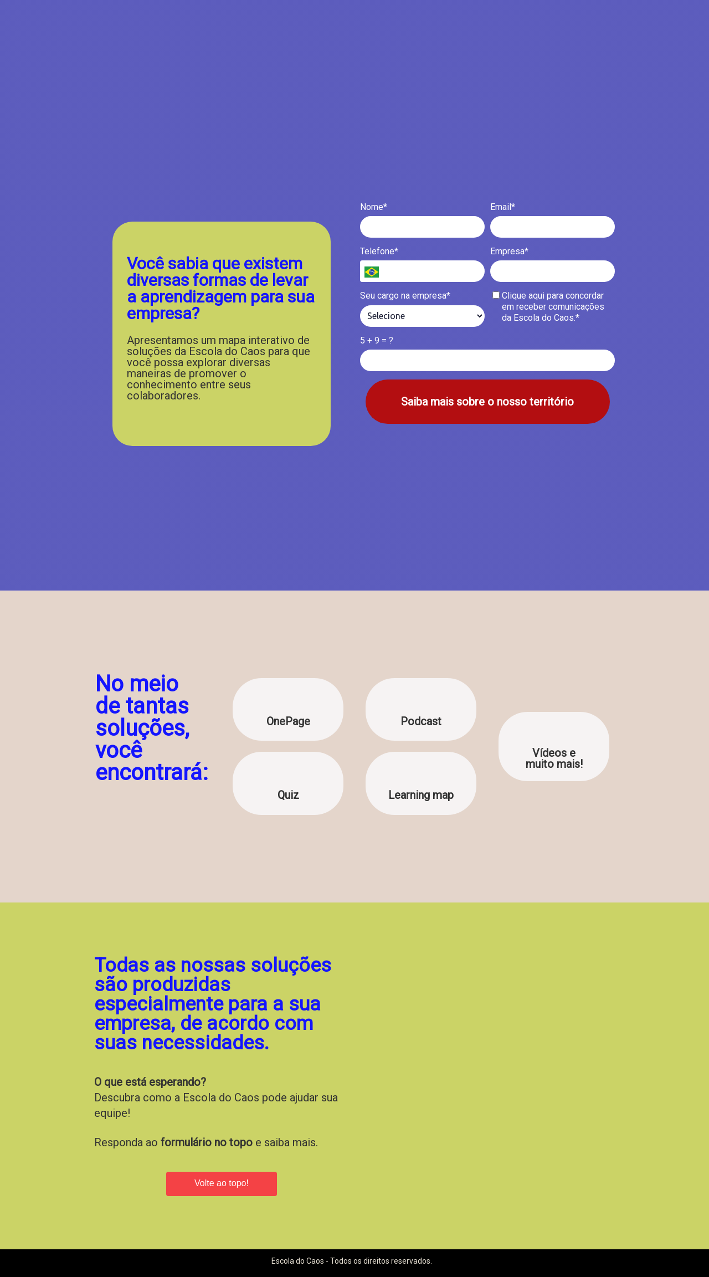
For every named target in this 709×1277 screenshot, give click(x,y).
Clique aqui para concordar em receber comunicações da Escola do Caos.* (548, 306)
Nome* (373, 207)
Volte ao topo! (221, 1183)
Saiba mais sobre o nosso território (487, 401)
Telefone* (379, 251)
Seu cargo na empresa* (405, 295)
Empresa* (509, 251)
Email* (502, 207)
